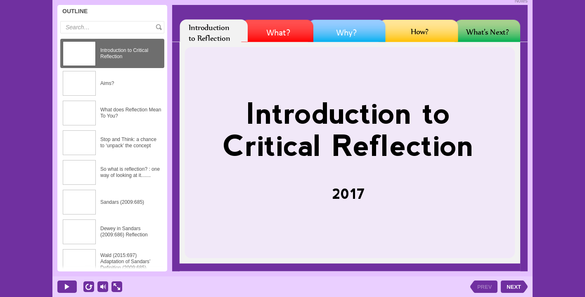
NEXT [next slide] (514, 287)
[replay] (88, 286)
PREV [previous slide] (484, 287)
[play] (67, 286)
